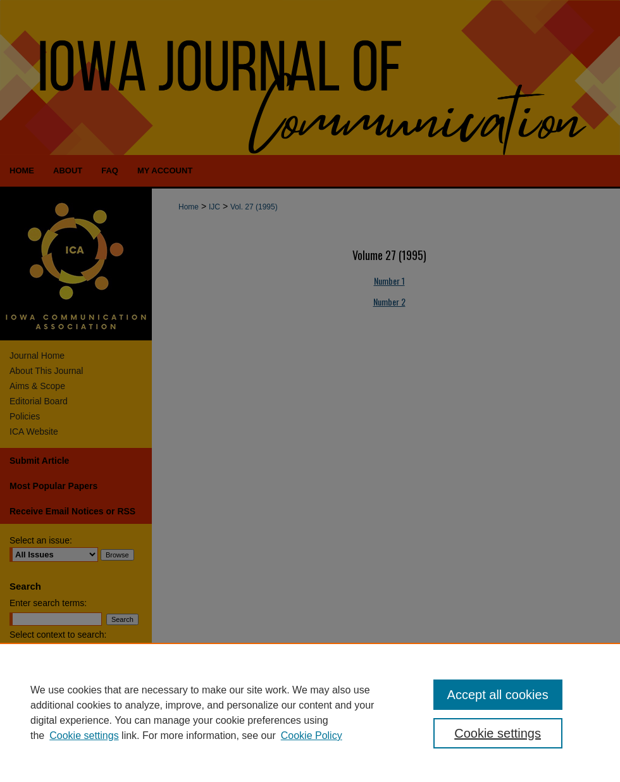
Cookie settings (83, 735)
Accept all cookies (498, 695)
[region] (310, 712)
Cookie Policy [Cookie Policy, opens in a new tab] (311, 735)
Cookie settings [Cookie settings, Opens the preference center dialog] (497, 733)
